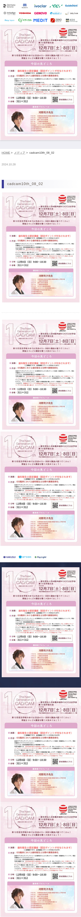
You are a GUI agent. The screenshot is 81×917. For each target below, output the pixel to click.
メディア (19, 152)
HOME (6, 152)
